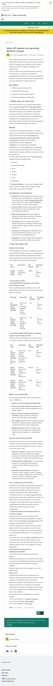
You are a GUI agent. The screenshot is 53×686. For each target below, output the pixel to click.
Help (39, 23)
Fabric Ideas (28, 603)
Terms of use (4, 672)
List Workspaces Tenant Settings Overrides (14, 306)
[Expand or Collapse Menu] (2, 19)
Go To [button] (44, 23)
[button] (45, 48)
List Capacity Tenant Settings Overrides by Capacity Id (13, 357)
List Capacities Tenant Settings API (27, 521)
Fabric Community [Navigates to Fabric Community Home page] (19, 15)
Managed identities (35, 107)
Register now (5, 10)
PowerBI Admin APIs (36, 200)
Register (26, 23)
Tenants (39, 157)
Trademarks (4, 675)
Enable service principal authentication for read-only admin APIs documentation (24, 137)
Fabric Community (32, 599)
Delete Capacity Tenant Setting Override (13, 370)
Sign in (33, 23)
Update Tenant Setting (12, 272)
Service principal (19, 107)
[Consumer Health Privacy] (26, 681)
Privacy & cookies (5, 669)
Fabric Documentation (27, 601)
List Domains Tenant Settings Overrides (13, 321)
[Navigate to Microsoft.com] (6, 15)
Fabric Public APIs (29, 607)
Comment (9, 625)
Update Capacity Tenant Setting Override (13, 383)
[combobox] (38, 27)
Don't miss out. (38, 32)
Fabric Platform (18, 607)
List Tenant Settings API (31, 537)
